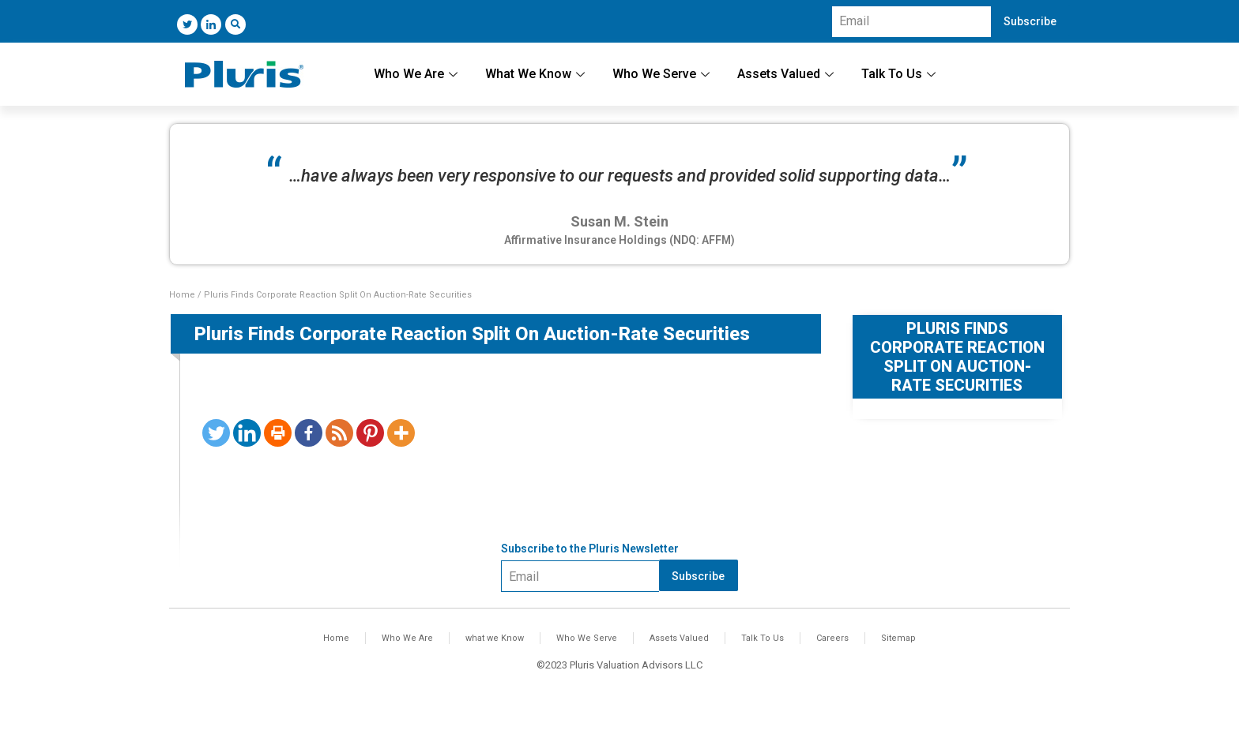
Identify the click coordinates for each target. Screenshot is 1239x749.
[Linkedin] (247, 433)
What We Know (537, 73)
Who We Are (417, 73)
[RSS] (339, 433)
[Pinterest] (370, 433)
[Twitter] (187, 24)
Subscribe (1030, 21)
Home (182, 295)
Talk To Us (900, 73)
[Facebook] (308, 433)
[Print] (278, 433)
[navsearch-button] (235, 24)
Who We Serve (663, 73)
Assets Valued (787, 73)
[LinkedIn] (211, 24)
